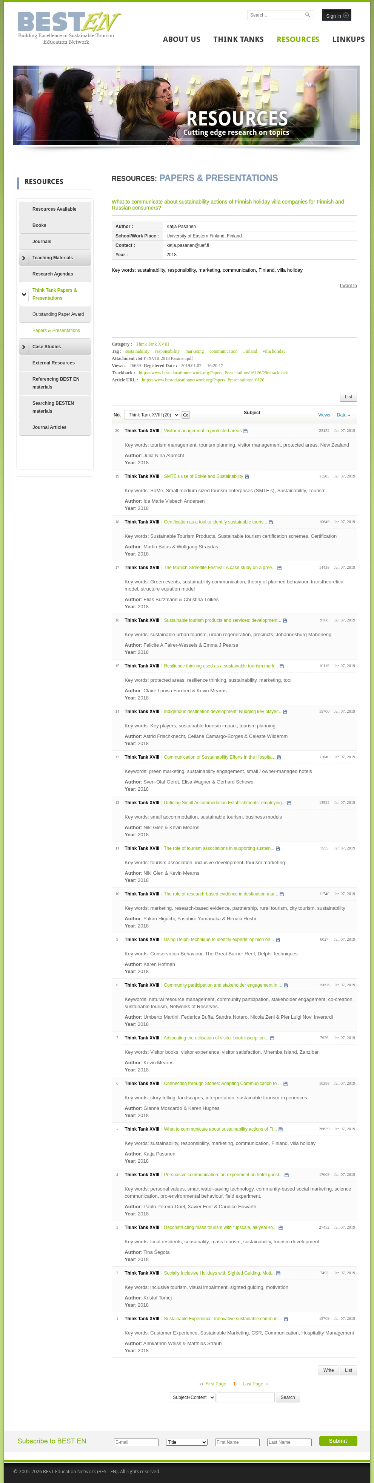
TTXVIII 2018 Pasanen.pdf (168, 358)
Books (39, 225)
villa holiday (274, 351)
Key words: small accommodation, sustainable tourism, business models (203, 817)
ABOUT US (181, 39)
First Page (216, 1384)
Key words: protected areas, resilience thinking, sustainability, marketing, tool (208, 680)
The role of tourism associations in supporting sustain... (219, 848)
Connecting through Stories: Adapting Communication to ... (223, 1083)
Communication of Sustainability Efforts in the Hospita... (219, 757)
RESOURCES (298, 39)
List (348, 396)
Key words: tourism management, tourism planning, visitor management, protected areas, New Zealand (237, 445)
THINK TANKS (238, 39)
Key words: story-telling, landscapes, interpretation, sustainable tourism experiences (216, 1097)
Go (185, 415)
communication (223, 351)
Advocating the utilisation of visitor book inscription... (216, 1038)
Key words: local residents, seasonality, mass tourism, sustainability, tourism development (222, 1241)
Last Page (253, 1384)
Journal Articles (49, 427)
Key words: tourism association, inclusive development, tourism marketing (205, 862)
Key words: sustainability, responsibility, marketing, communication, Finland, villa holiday (220, 1143)
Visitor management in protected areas (203, 430)
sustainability (137, 351)
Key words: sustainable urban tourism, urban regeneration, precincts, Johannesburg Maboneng (228, 634)
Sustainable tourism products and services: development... (222, 620)
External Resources (53, 363)
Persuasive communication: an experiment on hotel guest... (223, 1174)
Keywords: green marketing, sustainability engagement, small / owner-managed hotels (218, 771)
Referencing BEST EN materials (56, 383)
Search (288, 1397)
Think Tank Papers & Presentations (49, 294)
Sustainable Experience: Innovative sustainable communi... (223, 1318)
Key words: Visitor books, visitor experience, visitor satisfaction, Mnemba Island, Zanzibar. (222, 1052)
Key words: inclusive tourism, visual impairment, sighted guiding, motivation (206, 1287)
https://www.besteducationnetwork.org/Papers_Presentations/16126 (203, 380)
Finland (250, 351)
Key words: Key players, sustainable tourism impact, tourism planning (200, 725)
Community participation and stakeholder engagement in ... (223, 985)
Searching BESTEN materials (53, 407)
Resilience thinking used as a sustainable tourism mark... (221, 666)
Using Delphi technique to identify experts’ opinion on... (219, 939)
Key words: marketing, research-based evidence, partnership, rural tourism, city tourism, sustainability (235, 908)
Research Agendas (52, 274)
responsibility (167, 351)
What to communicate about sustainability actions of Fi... (220, 1129)
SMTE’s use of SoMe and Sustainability (203, 476)
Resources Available (54, 209)
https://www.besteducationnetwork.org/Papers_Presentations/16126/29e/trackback (213, 372)
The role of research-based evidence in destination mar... (221, 894)
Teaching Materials (47, 258)
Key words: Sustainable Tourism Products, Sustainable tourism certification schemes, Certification (231, 536)
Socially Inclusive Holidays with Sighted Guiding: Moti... (219, 1273)
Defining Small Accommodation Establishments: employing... (224, 802)
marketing (194, 351)
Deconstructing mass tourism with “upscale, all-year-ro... (220, 1227)
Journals (41, 241)
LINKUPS (348, 39)
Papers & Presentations (56, 330)
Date (343, 415)
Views (324, 415)
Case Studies (41, 347)
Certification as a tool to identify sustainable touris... (215, 522)
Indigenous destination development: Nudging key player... (222, 711)
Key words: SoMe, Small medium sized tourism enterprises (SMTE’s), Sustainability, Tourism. (226, 490)
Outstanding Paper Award (58, 314)
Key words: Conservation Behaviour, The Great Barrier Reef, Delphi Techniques (211, 954)
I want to (348, 285)
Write (328, 1370)
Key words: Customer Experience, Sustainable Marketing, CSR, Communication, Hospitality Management (239, 1333)
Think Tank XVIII (152, 344)
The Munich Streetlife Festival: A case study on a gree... (219, 567)
